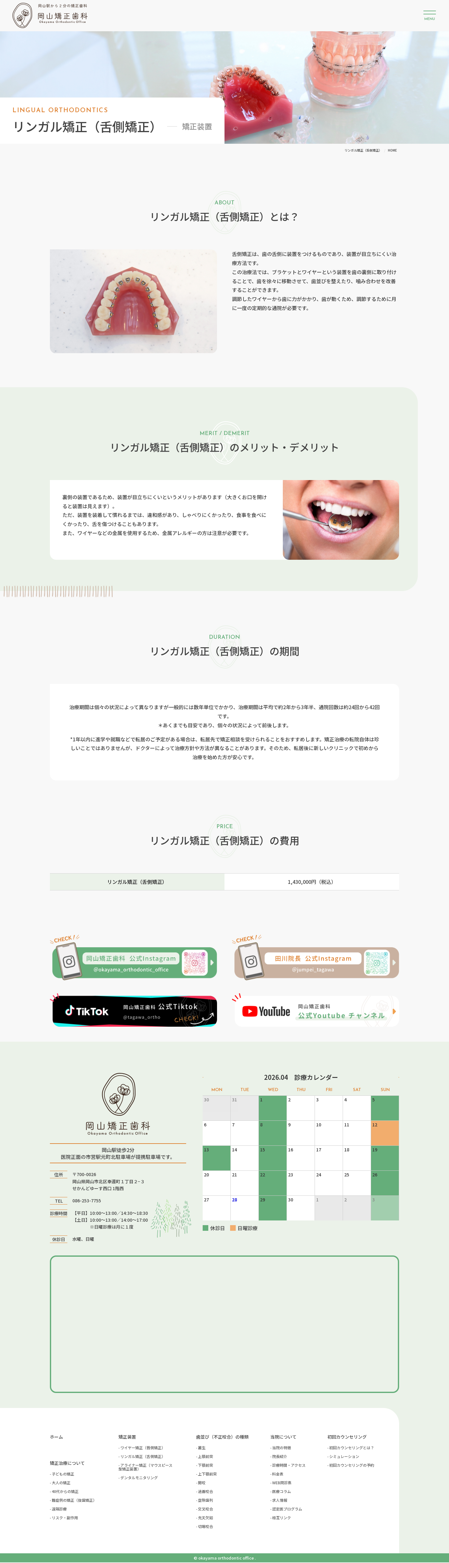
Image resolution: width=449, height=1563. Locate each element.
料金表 (277, 1474)
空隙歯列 (205, 1500)
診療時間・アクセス (289, 1465)
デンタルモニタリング (139, 1478)
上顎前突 (205, 1457)
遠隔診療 (59, 1509)
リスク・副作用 (65, 1518)
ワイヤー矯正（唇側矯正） (142, 1448)
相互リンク (281, 1518)
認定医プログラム (287, 1509)
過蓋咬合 (205, 1492)
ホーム (56, 1437)
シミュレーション (344, 1457)
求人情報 (279, 1500)
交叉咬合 (205, 1509)
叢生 (201, 1448)
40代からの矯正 (65, 1492)
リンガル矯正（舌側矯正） (142, 1457)
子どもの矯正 (63, 1474)
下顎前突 (205, 1465)
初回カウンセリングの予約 (351, 1465)
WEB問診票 (282, 1483)
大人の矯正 (61, 1483)
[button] (430, 16)
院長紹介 (279, 1457)
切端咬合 (205, 1527)
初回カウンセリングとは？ (351, 1448)
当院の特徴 (281, 1448)
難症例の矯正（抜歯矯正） (74, 1500)
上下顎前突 (207, 1474)
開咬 (201, 1483)
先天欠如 (205, 1518)
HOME (392, 150)
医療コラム (281, 1492)
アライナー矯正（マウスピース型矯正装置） (145, 1467)
